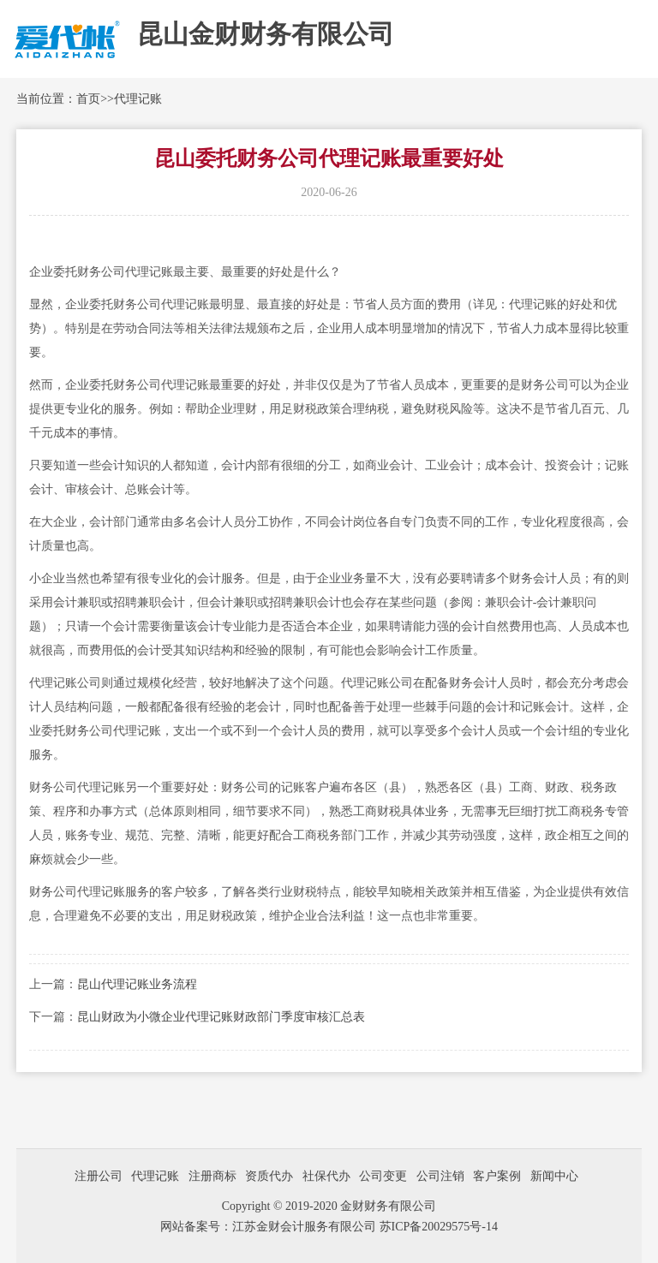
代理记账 (138, 98)
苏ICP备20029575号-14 (439, 1226)
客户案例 (497, 1176)
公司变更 (383, 1176)
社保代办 (326, 1176)
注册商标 (212, 1176)
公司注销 (440, 1176)
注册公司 (99, 1176)
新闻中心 (554, 1176)
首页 (88, 98)
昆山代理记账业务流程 (137, 984)
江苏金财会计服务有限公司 (306, 1226)
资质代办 (269, 1176)
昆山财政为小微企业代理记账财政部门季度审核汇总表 (221, 1016)
